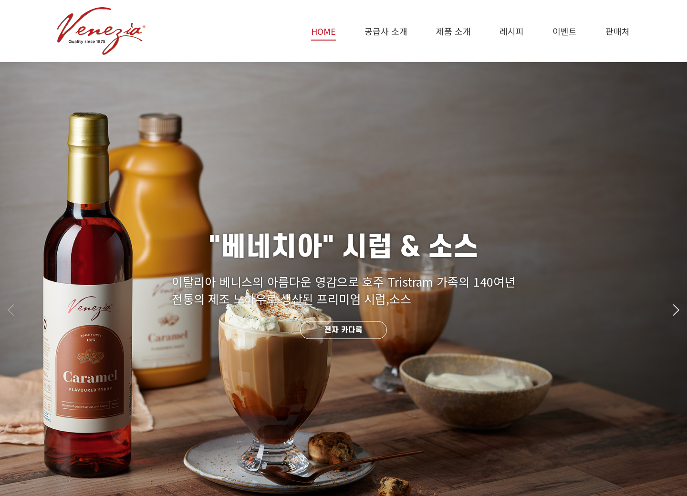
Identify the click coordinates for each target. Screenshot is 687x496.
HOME (323, 31)
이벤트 (564, 31)
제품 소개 (453, 31)
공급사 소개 (385, 31)
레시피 (512, 31)
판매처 (617, 31)
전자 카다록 (343, 330)
